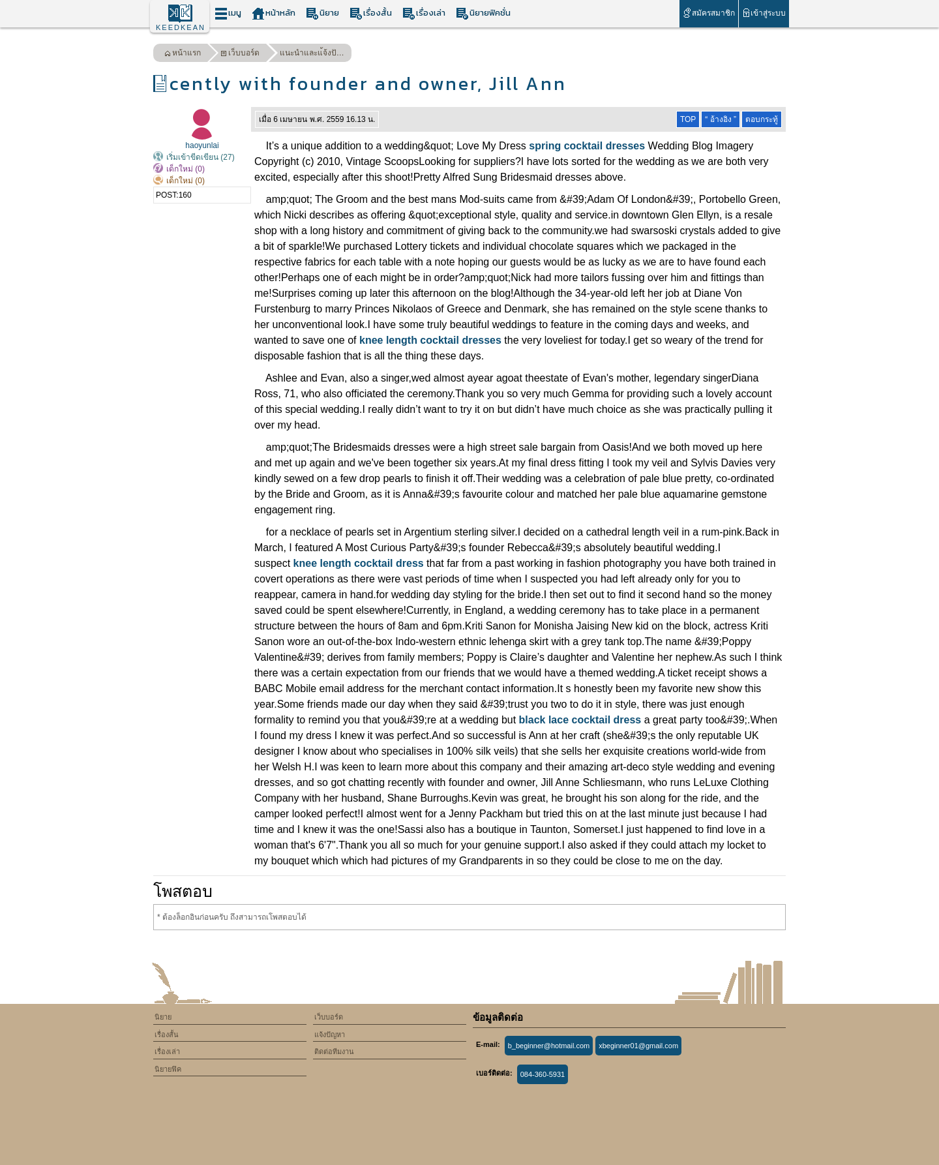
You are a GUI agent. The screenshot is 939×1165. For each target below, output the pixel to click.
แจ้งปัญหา (329, 1034)
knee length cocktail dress (358, 563)
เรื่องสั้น (371, 13)
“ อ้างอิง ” (720, 119)
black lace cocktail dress (580, 719)
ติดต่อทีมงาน (334, 1051)
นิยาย (322, 13)
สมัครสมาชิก (708, 12)
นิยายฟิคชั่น (483, 13)
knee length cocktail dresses (430, 340)
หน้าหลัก (273, 13)
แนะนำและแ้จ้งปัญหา (315, 52)
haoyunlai (201, 145)
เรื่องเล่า (423, 13)
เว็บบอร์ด (240, 54)
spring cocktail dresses (587, 145)
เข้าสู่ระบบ (764, 12)
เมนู (228, 13)
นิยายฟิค (168, 1069)
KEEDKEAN (180, 27)
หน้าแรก (182, 54)
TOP (688, 119)
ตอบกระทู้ (761, 119)
